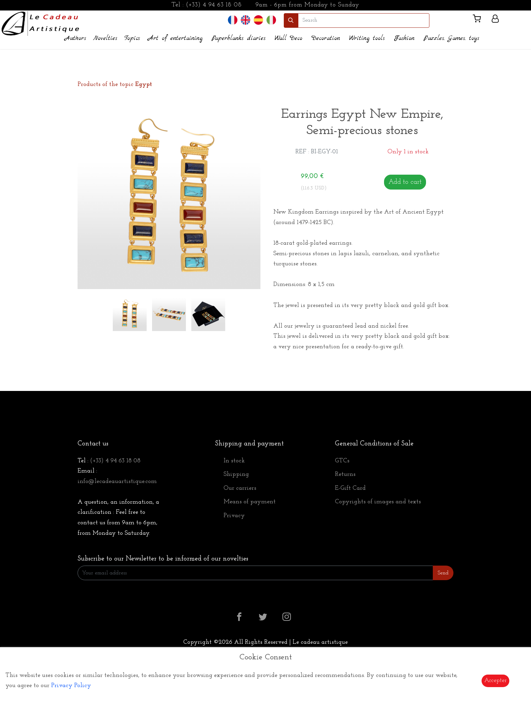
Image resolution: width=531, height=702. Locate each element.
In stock (234, 461)
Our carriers (240, 488)
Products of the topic (115, 84)
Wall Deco (288, 38)
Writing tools (367, 38)
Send (443, 573)
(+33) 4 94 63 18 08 (214, 5)
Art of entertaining (175, 38)
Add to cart (405, 182)
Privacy (234, 515)
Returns (345, 474)
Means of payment (250, 502)
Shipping (236, 474)
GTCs (342, 461)
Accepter (495, 680)
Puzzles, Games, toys (451, 38)
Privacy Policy (71, 685)
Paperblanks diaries (239, 38)
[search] (363, 20)
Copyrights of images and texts (378, 502)
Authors (75, 38)
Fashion (404, 38)
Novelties (105, 38)
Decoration (326, 38)
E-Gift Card (350, 488)
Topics (132, 38)
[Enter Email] (255, 573)
